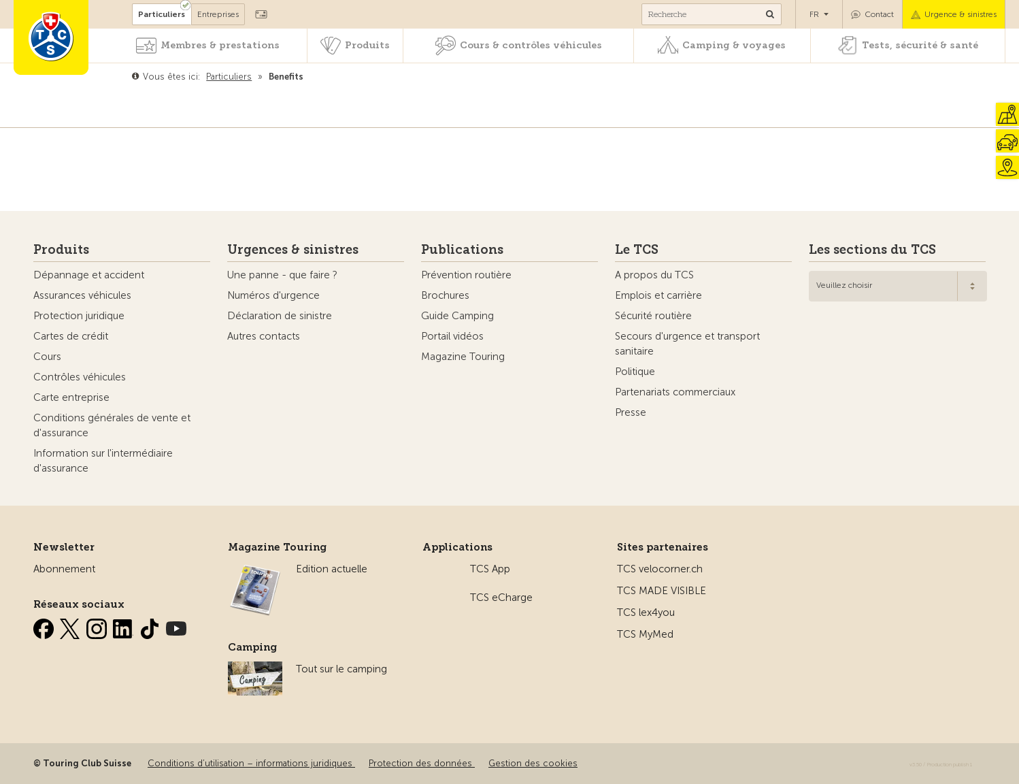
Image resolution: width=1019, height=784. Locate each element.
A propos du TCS (654, 275)
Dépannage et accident (88, 275)
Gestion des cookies (533, 763)
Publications (462, 249)
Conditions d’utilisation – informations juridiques (251, 763)
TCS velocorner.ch (660, 569)
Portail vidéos (452, 336)
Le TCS (636, 249)
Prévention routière (466, 275)
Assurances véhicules (82, 295)
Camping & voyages (734, 45)
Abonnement (64, 569)
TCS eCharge (501, 597)
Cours (47, 356)
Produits (367, 45)
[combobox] (898, 286)
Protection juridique (78, 316)
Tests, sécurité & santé (920, 45)
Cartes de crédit (70, 336)
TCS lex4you (646, 612)
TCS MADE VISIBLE (661, 591)
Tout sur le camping (341, 669)
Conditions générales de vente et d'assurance (111, 425)
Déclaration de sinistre (279, 316)
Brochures (445, 295)
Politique (635, 371)
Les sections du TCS (872, 249)
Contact (879, 14)
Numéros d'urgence (273, 295)
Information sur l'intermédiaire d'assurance (103, 460)
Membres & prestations (220, 45)
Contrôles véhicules (79, 377)
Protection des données (422, 763)
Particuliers (161, 14)
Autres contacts (263, 336)
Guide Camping (457, 316)
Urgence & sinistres (960, 14)
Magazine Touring (463, 356)
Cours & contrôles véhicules (531, 45)
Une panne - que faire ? (282, 275)
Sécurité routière (653, 316)
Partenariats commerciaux (675, 392)
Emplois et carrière (658, 295)
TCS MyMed (645, 634)
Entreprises (218, 14)
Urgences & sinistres (292, 249)
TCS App (490, 569)
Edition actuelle (331, 569)
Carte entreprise (71, 397)
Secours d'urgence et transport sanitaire (687, 343)
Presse (630, 412)
